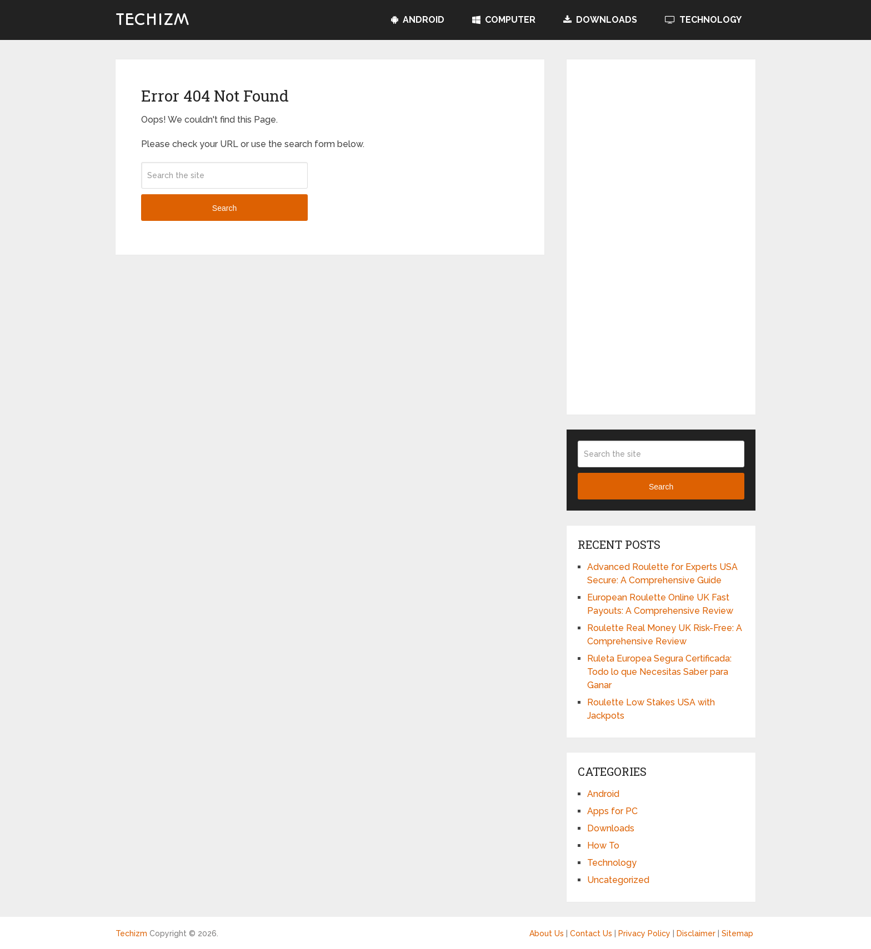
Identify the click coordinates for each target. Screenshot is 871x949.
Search (224, 208)
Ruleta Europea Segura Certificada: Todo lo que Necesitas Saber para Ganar (659, 671)
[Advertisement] (661, 236)
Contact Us (591, 933)
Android (417, 19)
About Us (546, 933)
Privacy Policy (644, 933)
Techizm (152, 20)
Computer (503, 19)
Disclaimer (696, 933)
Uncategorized (618, 880)
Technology (703, 19)
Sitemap (737, 933)
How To (603, 845)
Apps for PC (612, 811)
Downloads (600, 19)
